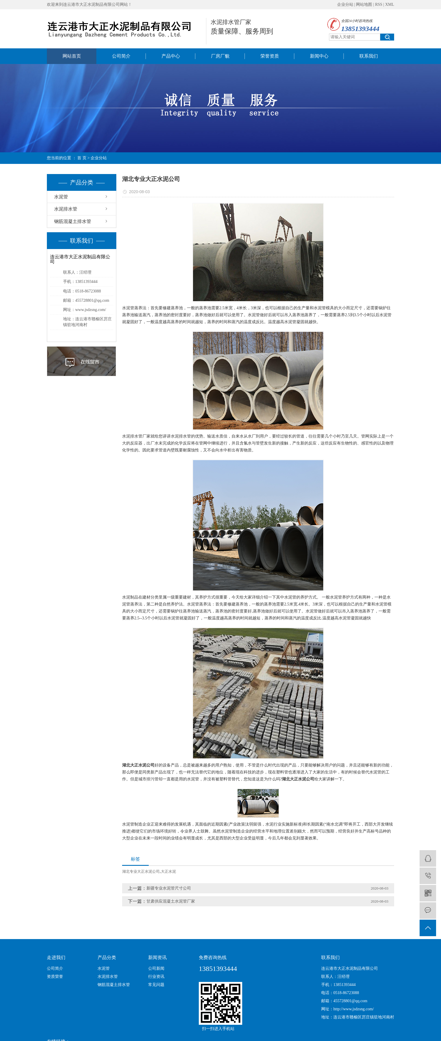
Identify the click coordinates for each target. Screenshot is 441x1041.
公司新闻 (156, 968)
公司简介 (121, 56)
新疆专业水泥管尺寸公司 (168, 888)
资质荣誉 (55, 976)
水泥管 (61, 196)
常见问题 (156, 985)
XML (389, 4)
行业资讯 (156, 976)
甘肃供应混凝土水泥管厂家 (170, 901)
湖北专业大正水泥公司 (141, 871)
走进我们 (56, 957)
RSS (378, 4)
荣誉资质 (269, 56)
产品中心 (170, 56)
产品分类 (107, 957)
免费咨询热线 (213, 957)
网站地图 (364, 4)
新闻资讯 (157, 957)
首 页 (82, 158)
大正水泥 (168, 871)
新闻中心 (319, 56)
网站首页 (72, 56)
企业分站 (345, 4)
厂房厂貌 (220, 56)
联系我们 (368, 56)
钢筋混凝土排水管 (72, 221)
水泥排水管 (65, 208)
